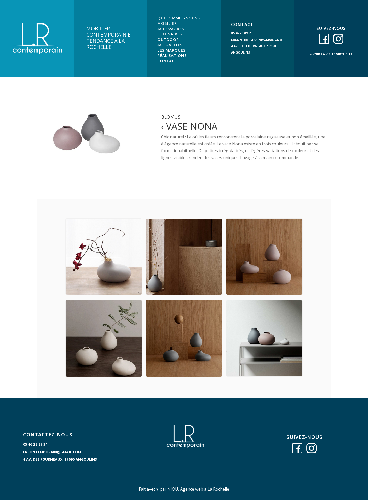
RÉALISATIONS (172, 55)
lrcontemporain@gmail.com (256, 40)
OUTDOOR (168, 39)
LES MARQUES (171, 50)
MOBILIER (167, 23)
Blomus (170, 117)
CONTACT (167, 60)
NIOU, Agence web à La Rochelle (198, 489)
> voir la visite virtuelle (331, 54)
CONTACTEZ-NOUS (47, 434)
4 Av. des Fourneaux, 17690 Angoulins (60, 459)
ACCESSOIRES (170, 28)
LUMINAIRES (169, 34)
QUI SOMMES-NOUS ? (179, 17)
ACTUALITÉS (169, 44)
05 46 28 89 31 (241, 33)
